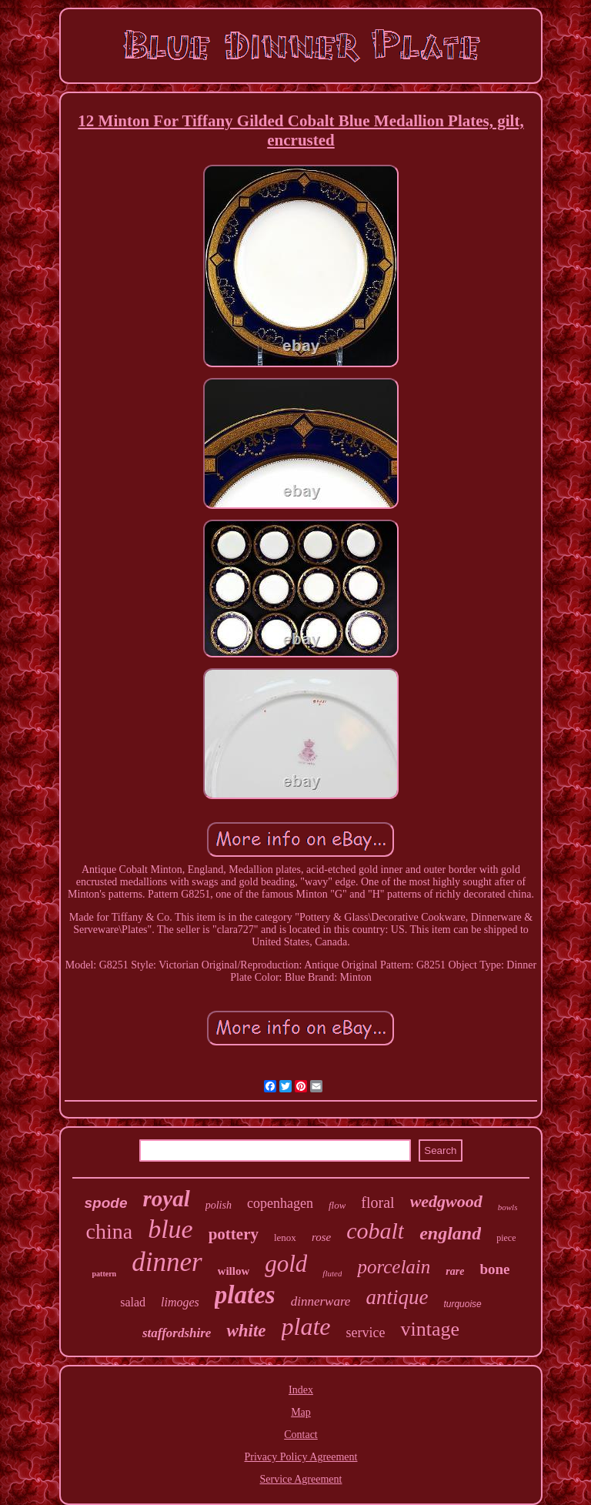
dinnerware (321, 1301)
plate (306, 1326)
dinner (167, 1262)
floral (377, 1202)
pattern (104, 1273)
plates (245, 1295)
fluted (332, 1273)
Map (301, 1412)
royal (165, 1198)
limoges (180, 1302)
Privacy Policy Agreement (301, 1457)
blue (170, 1229)
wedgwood (446, 1201)
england (450, 1233)
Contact (301, 1434)
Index (301, 1390)
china (108, 1231)
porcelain (393, 1266)
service (366, 1332)
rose (321, 1237)
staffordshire (176, 1333)
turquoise (462, 1304)
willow (234, 1271)
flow (337, 1205)
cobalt (375, 1230)
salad (132, 1302)
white (245, 1330)
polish (218, 1205)
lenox (285, 1237)
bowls (508, 1207)
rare (455, 1271)
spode (106, 1203)
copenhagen (280, 1203)
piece (506, 1237)
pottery (234, 1234)
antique (397, 1297)
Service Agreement (301, 1479)
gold (286, 1263)
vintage (429, 1329)
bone (494, 1269)
